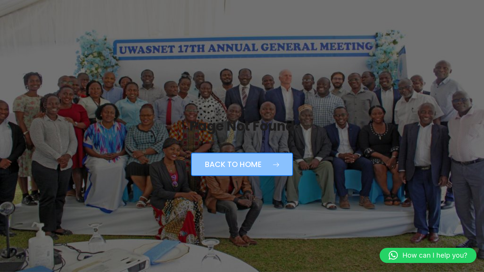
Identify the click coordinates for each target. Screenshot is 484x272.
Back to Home (242, 164)
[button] (428, 255)
